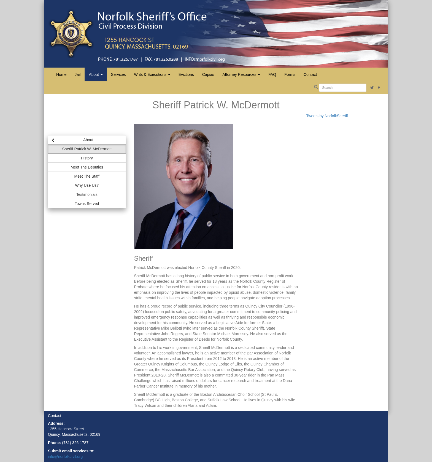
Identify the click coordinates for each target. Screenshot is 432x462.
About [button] (95, 74)
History (87, 158)
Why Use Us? (87, 185)
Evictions (186, 74)
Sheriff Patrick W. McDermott (87, 149)
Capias (208, 74)
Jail (77, 74)
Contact (310, 74)
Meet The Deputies (87, 167)
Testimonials (87, 194)
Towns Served (87, 203)
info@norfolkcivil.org (65, 456)
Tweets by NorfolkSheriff (327, 116)
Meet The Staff (86, 176)
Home (61, 74)
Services (118, 74)
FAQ (272, 74)
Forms (289, 74)
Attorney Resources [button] (241, 74)
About (72, 139)
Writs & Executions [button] (152, 74)
